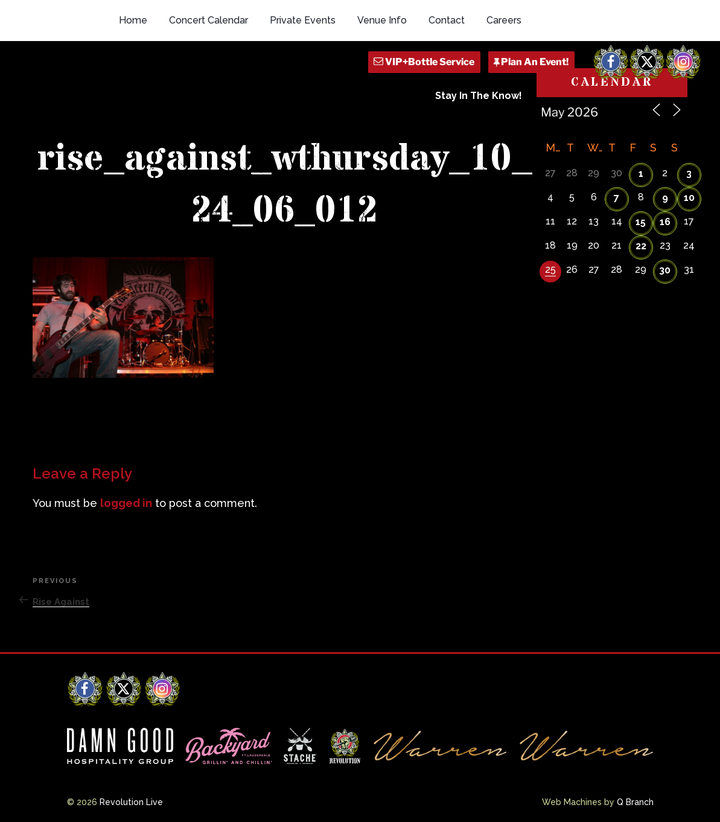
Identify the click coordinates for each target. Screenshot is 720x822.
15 (641, 222)
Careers (503, 20)
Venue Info (382, 20)
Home (133, 20)
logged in (126, 503)
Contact (446, 20)
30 (665, 270)
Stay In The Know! (478, 95)
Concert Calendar (208, 20)
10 (689, 197)
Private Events (303, 20)
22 (641, 246)
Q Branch (635, 802)
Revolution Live (131, 802)
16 (665, 222)
